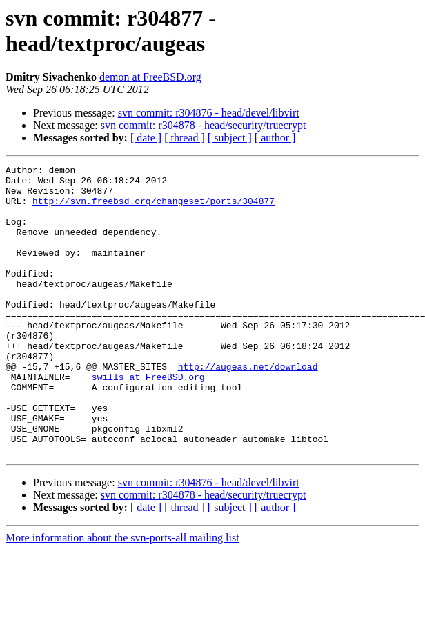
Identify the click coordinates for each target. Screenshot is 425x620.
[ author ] (275, 137)
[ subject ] (230, 137)
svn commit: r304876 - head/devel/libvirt (208, 113)
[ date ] (145, 137)
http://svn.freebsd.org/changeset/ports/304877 (153, 209)
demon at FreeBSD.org (150, 77)
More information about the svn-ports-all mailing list (122, 595)
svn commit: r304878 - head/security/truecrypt (203, 125)
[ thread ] (184, 137)
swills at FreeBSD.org (148, 420)
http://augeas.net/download (248, 407)
